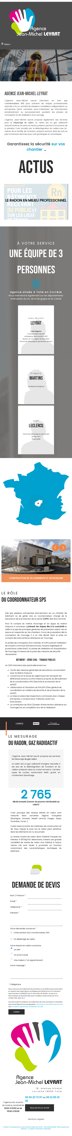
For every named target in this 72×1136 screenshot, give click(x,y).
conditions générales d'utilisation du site (27, 1010)
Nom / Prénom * (17, 895)
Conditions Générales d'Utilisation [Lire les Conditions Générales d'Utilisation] (39, 1132)
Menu (7, 44)
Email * (13, 901)
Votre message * (18, 967)
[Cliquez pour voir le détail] (36, 578)
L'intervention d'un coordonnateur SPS (31, 934)
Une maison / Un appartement (28, 962)
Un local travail (21, 956)
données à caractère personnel (49, 1008)
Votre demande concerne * (23, 930)
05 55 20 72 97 (33, 1101)
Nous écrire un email (39, 1111)
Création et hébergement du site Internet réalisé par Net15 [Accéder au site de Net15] (23, 1130)
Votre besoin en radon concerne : (26, 947)
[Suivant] (59, 547)
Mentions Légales (36, 1122)
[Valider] (16, 1015)
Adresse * (14, 912)
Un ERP (17, 951)
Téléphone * (16, 907)
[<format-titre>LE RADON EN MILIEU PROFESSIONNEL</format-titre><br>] (36, 202)
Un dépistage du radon (24, 941)
